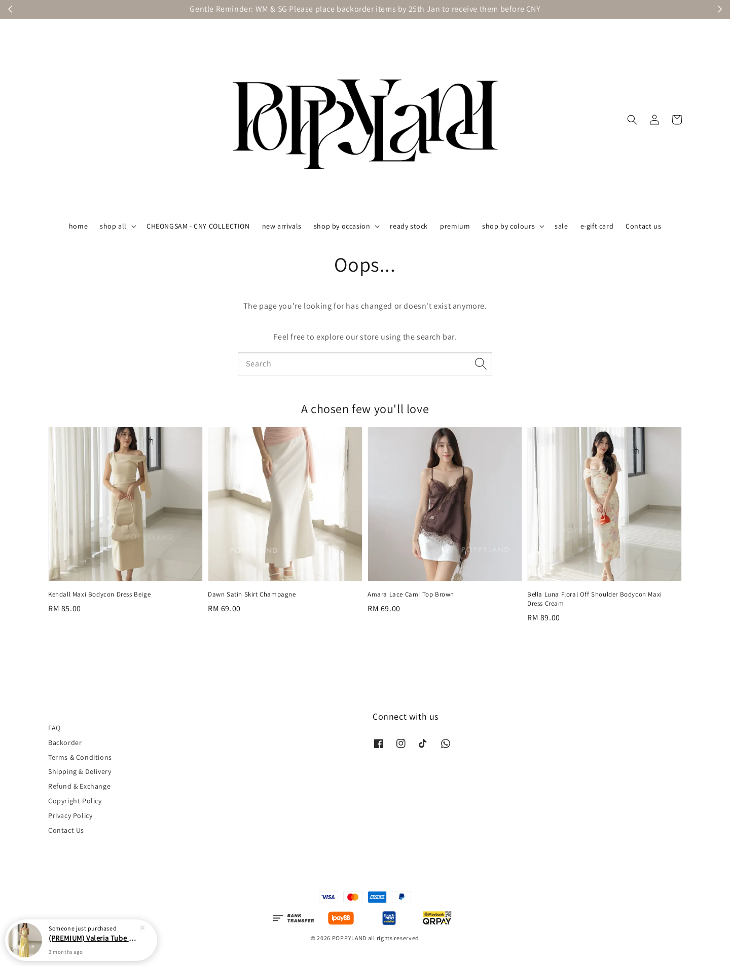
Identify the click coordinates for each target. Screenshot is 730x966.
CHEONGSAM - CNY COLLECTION (198, 226)
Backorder (65, 742)
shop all (113, 226)
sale (561, 226)
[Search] (480, 364)
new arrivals (282, 226)
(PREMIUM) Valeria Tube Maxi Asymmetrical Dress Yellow (93, 940)
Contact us (643, 226)
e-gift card (597, 226)
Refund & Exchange (79, 786)
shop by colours (508, 226)
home (78, 226)
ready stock (409, 226)
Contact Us (66, 830)
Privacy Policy (70, 815)
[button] (632, 119)
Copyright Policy (75, 800)
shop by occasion (342, 226)
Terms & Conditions (80, 757)
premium (455, 226)
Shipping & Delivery (79, 771)
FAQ (54, 727)
